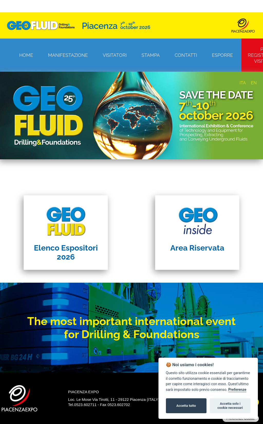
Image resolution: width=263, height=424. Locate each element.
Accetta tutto (186, 406)
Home (26, 55)
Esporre (222, 55)
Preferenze (237, 390)
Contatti (186, 55)
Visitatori (115, 55)
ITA (243, 82)
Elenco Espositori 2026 (66, 252)
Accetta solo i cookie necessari (230, 406)
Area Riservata (197, 247)
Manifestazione (68, 55)
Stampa (151, 55)
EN (254, 82)
